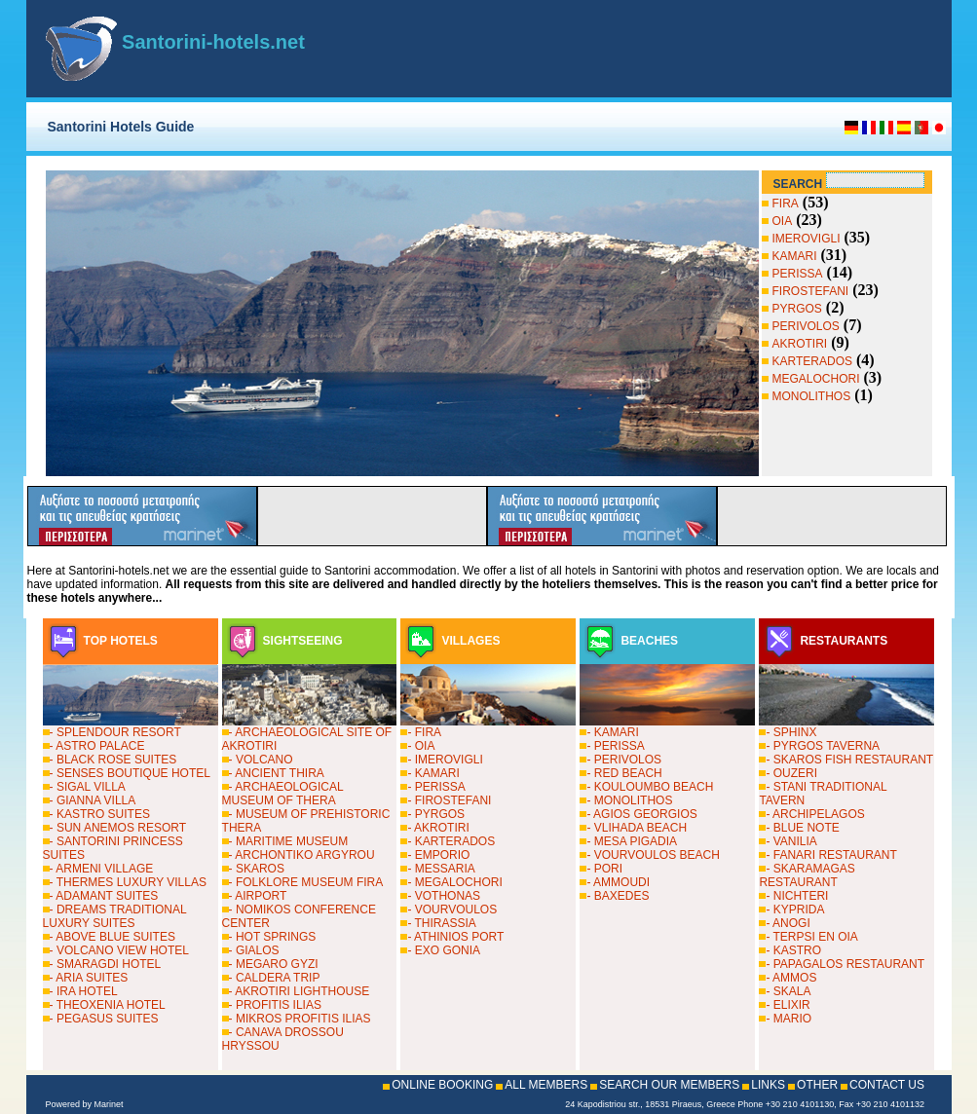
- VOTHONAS (443, 896)
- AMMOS (791, 977)
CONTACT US (886, 1085)
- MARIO (788, 1018)
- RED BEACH (623, 773)
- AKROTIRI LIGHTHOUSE (299, 991)
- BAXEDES (617, 896)
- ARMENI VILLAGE (102, 868)
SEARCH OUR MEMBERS (669, 1085)
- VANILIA (791, 841)
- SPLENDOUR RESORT (115, 732)
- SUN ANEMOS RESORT (118, 828)
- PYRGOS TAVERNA (823, 746)
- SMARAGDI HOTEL (106, 964)
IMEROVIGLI (806, 238)
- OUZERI (791, 773)
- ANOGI (787, 923)
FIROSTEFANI (810, 291)
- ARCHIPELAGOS (815, 814)
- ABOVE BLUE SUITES (112, 937)
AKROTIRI (800, 344)
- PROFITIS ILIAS (275, 1005)
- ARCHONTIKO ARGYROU (302, 855)
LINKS (768, 1085)
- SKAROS (256, 868)
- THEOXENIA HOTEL (108, 1005)
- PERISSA (436, 787)
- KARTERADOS (451, 841)
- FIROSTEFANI (449, 800)
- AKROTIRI (438, 828)
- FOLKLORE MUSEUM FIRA (306, 882)
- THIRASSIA (441, 923)
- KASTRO (793, 950)
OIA (782, 221)
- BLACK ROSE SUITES (113, 759)
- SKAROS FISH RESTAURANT (849, 759)
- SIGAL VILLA (88, 787)
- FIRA (424, 732)
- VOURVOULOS (452, 909)
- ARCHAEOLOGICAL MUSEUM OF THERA (283, 793)
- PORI (604, 868)
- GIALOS (254, 950)
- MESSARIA (440, 868)
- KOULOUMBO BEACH (649, 787)
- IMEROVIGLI (444, 759)
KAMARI (794, 256)
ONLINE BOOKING (442, 1085)
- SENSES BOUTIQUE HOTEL (130, 773)
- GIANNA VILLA (93, 800)
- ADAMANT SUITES (104, 896)
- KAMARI (433, 773)
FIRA (785, 203)
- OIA (420, 746)
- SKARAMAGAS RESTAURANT (806, 875)
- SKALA (788, 991)
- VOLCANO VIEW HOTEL (119, 950)
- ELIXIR (787, 1005)
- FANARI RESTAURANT (831, 855)
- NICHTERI (797, 896)
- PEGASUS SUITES (104, 1018)
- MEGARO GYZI (274, 964)
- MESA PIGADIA (631, 841)
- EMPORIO (438, 855)
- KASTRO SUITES (100, 814)
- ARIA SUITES (89, 977)
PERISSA (797, 273)
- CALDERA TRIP (274, 977)
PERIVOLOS (806, 326)
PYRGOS (797, 309)
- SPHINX (791, 732)
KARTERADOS (812, 361)
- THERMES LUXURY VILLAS (128, 882)
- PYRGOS (436, 814)
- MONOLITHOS (629, 800)
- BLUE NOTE (802, 828)
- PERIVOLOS (623, 759)
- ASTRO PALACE (97, 746)
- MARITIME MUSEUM (289, 841)
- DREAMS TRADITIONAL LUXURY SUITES (115, 916)
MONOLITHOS (811, 396)
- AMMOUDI (618, 882)
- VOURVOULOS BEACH (652, 855)
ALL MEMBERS (546, 1085)
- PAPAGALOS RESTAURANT (845, 964)
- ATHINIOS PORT (455, 937)
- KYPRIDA (795, 909)
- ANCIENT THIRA (276, 773)
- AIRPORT (258, 896)
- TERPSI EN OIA (811, 937)
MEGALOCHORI (816, 379)
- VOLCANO (261, 759)
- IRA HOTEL (84, 991)
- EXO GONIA (443, 950)
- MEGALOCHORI (454, 882)
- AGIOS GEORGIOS (641, 814)
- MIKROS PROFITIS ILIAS (300, 1018)
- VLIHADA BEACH (636, 828)
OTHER (817, 1085)
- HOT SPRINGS (273, 937)
